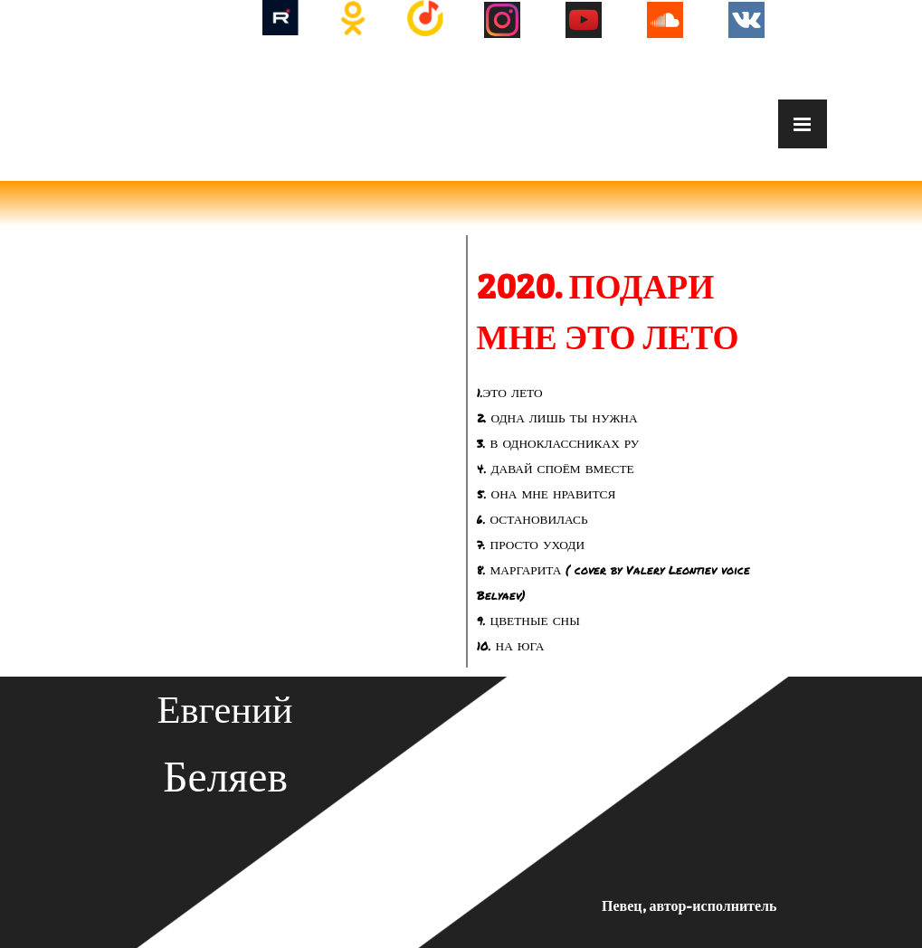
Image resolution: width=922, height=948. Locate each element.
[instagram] (502, 20)
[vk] (746, 20)
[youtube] (584, 20)
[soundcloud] (665, 20)
